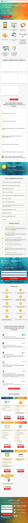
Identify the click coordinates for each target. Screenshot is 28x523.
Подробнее (7, 418)
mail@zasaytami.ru (21, 509)
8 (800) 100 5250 (8, 268)
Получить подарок (6, 16)
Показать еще (14, 99)
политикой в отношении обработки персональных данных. (6, 517)
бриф (14, 113)
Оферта (14, 520)
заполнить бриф (21, 169)
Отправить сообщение (14, 278)
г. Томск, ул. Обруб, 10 (21, 512)
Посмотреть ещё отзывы (14, 388)
